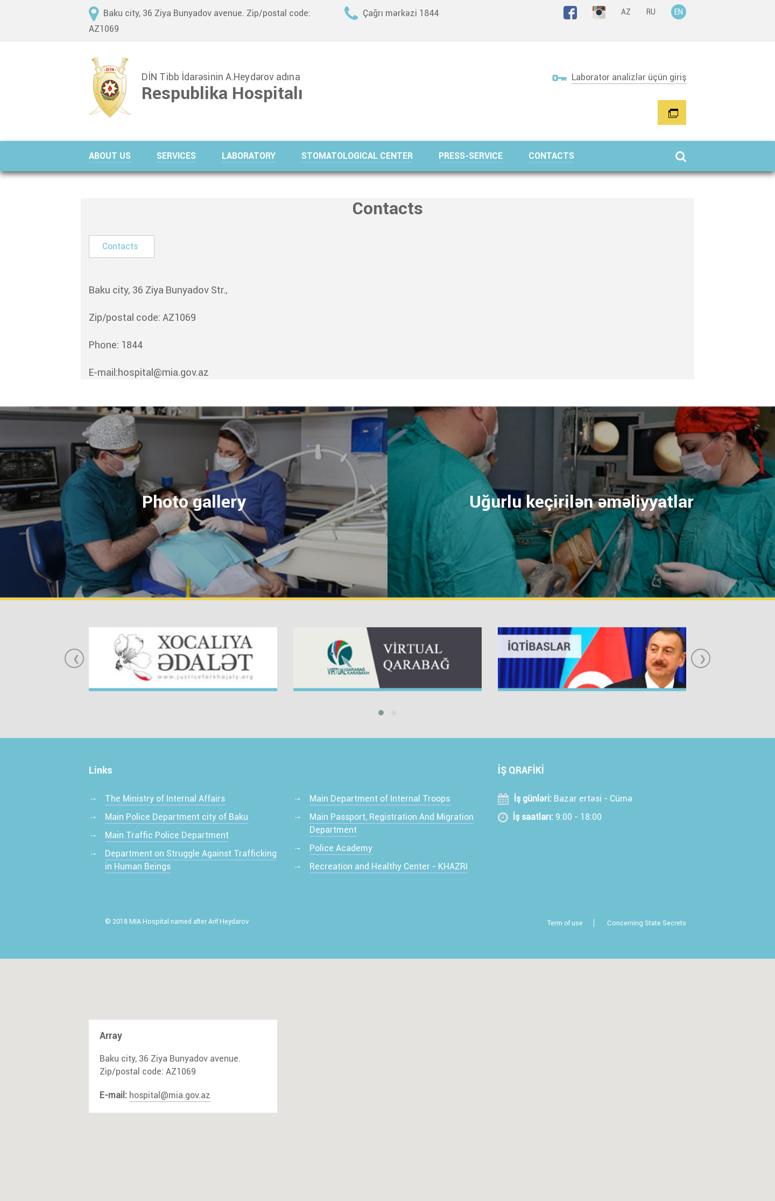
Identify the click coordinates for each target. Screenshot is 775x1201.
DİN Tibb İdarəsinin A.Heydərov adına (221, 77)
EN (678, 12)
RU (651, 12)
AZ (626, 12)
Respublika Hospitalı (222, 93)
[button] (123, 156)
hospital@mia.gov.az (163, 372)
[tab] (121, 246)
